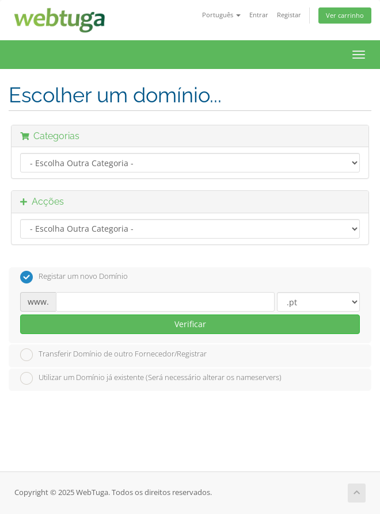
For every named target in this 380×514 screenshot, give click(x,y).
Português (221, 14)
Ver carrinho (345, 15)
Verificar (190, 324)
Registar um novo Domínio (74, 277)
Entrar (258, 14)
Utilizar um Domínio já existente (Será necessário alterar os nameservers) (151, 378)
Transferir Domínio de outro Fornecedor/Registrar (113, 354)
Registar (289, 14)
